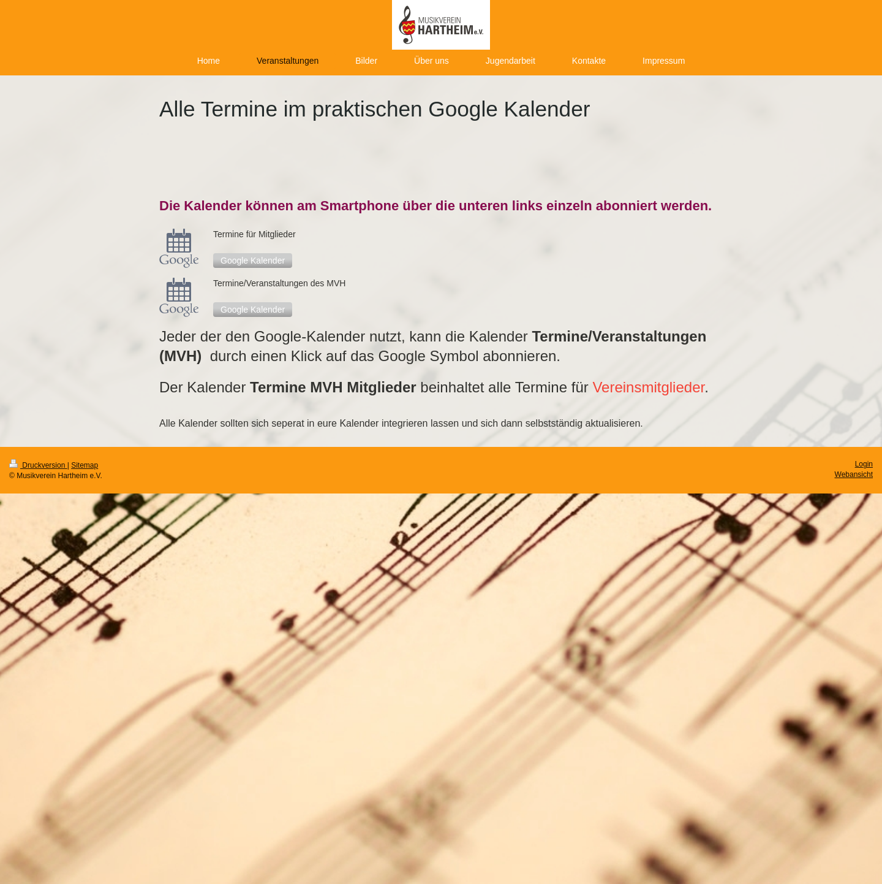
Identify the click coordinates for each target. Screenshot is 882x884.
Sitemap (84, 465)
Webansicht (854, 474)
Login (864, 464)
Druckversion (38, 465)
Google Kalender (253, 260)
